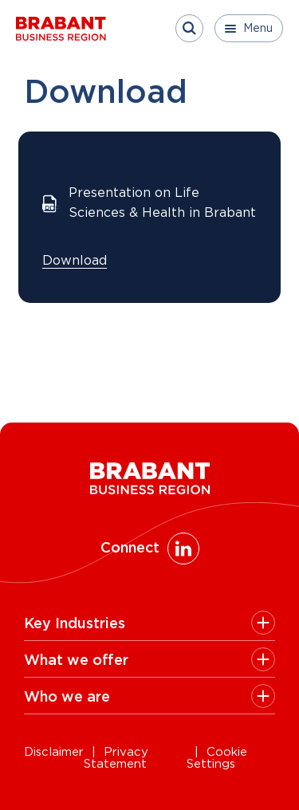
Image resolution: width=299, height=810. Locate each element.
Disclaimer (54, 752)
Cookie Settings (217, 758)
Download (74, 260)
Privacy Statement (116, 758)
